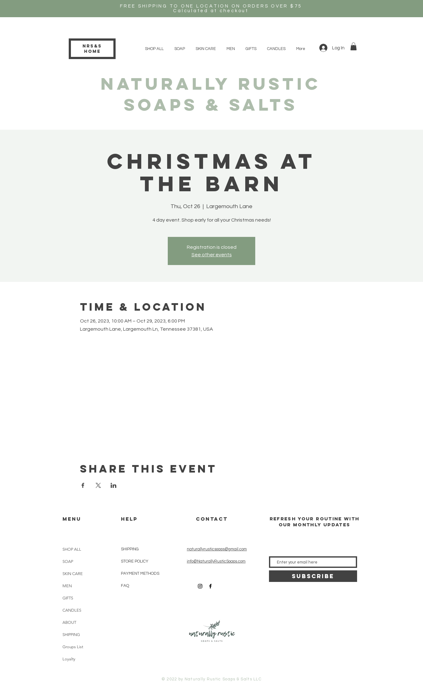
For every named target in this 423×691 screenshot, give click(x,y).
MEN (67, 585)
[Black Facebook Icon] (210, 586)
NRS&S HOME (92, 48)
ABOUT (69, 622)
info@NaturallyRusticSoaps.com (216, 561)
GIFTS (67, 598)
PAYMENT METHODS (140, 573)
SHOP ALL (71, 549)
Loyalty (68, 659)
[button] (353, 46)
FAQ (125, 585)
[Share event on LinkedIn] (114, 485)
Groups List (72, 646)
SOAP (67, 561)
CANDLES (71, 610)
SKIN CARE (72, 573)
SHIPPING (71, 634)
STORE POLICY (135, 561)
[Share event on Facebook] (83, 485)
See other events (212, 254)
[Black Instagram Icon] (200, 586)
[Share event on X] (98, 485)
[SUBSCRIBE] (313, 576)
